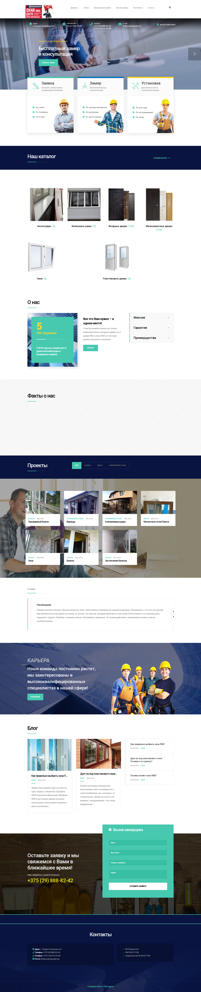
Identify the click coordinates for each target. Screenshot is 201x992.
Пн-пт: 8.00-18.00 (74, 26)
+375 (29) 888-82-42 (102, 26)
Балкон (88, 465)
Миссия (139, 317)
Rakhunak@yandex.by (132, 26)
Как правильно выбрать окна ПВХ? (50, 775)
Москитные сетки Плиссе (156, 521)
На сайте (38, 107)
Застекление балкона (116, 560)
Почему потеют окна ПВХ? (143, 775)
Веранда (71, 521)
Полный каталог (161, 158)
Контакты (138, 8)
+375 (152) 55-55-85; (52, 956)
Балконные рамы (102, 8)
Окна (86, 8)
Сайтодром (108, 986)
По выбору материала (95, 107)
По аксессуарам (92, 117)
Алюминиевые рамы (117, 465)
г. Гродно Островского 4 (44, 26)
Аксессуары (122, 8)
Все (76, 465)
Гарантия (140, 328)
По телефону (40, 112)
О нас (151, 8)
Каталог (90, 348)
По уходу (138, 117)
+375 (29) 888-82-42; (52, 952)
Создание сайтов (95, 986)
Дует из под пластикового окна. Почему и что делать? (110, 773)
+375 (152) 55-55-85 (102, 29)
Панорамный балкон (38, 521)
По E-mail (38, 117)
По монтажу (140, 108)
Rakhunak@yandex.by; (50, 959)
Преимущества (145, 338)
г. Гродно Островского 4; (51, 949)
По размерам (90, 112)
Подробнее (35, 697)
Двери (75, 8)
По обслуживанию (143, 112)
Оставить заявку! (138, 886)
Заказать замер (48, 63)
